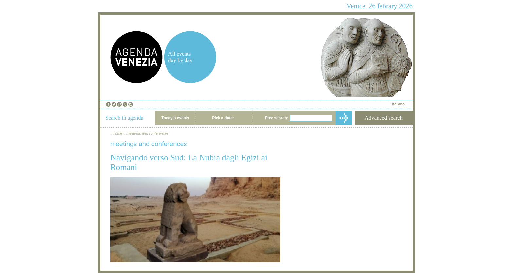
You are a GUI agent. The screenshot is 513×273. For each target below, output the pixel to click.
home (117, 133)
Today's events (175, 118)
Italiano (398, 104)
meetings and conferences (147, 133)
